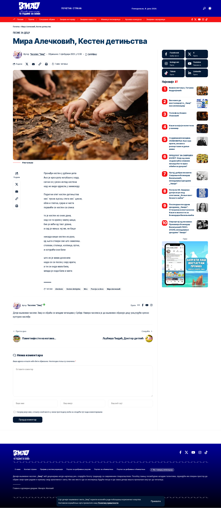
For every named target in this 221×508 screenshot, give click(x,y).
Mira (85, 289)
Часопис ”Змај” (37, 54)
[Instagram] (203, 19)
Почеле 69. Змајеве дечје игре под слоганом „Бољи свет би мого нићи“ (180, 194)
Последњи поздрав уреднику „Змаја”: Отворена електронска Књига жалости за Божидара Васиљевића (181, 210)
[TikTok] (206, 19)
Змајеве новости (88, 19)
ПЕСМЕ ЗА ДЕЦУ (21, 32)
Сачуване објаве (47, 19)
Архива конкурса (133, 19)
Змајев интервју (67, 19)
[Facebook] (192, 19)
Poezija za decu (97, 289)
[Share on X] (27, 64)
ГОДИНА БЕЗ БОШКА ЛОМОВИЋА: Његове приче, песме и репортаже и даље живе (180, 143)
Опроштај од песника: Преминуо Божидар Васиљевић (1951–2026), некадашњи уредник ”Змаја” (180, 227)
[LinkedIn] (196, 73)
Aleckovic (59, 289)
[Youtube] (196, 63)
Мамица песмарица (110, 19)
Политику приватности (108, 503)
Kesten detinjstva (73, 289)
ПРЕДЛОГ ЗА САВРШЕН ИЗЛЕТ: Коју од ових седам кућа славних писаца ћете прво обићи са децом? (181, 160)
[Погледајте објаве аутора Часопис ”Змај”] (16, 305)
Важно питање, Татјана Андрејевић (181, 89)
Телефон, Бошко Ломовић (177, 114)
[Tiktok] (173, 73)
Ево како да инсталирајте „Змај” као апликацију (180, 103)
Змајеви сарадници (155, 19)
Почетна (16, 26)
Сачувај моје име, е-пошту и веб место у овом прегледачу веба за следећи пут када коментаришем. (60, 412)
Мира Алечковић (113, 289)
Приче (31, 19)
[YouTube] (199, 19)
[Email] (33, 64)
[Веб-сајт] (138, 305)
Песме (20, 19)
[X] (195, 19)
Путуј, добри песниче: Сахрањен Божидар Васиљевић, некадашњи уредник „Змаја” (180, 178)
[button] (156, 501)
